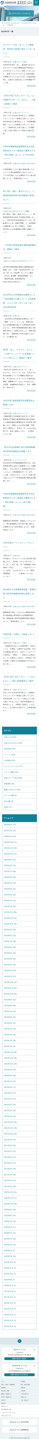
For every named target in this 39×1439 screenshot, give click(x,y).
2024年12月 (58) (10, 912)
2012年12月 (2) (10, 1326)
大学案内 (23, 1381)
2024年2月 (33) (10, 970)
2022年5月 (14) (10, 1093)
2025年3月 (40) (10, 895)
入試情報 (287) (9, 760)
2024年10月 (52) (10, 924)
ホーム (3, 1381)
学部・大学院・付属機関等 (8, 1384)
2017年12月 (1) (10, 1291)
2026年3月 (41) (10, 825)
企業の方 (3, 1400)
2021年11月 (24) (10, 1128)
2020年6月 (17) (10, 1227)
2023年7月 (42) (10, 1011)
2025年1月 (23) (10, 906)
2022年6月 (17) (10, 1087)
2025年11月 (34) (10, 848)
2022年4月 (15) (10, 1099)
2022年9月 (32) (10, 1070)
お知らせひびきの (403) (13, 743)
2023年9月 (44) (10, 1000)
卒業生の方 (23, 1397)
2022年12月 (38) (10, 1052)
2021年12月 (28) (10, 1122)
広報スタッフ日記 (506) (13, 778)
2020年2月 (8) (9, 1250)
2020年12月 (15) (10, 1192)
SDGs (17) (8, 807)
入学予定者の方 (25, 1394)
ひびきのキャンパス (19, 1365)
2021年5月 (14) (10, 1163)
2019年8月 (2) (9, 1280)
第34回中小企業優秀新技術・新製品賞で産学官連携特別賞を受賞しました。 (19, 593)
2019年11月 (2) (10, 1268)
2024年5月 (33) (10, 953)
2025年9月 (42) (10, 860)
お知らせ (16, 112)
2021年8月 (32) (10, 1145)
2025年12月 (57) (10, 842)
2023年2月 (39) (10, 1040)
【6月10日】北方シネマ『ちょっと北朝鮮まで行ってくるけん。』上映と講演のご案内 (19, 100)
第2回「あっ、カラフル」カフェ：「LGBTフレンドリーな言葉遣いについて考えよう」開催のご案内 (19, 354)
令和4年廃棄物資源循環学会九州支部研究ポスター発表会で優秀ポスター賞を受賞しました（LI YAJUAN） (19, 150)
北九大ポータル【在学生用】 (19, 1422)
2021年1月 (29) (10, 1186)
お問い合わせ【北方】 (19, 1358)
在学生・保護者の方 (6, 1397)
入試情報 (23, 1390)
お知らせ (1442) (10, 737)
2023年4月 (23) (10, 1029)
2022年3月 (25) (10, 1105)
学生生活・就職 (5, 1390)
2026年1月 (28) (10, 836)
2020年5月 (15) (10, 1233)
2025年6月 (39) (10, 877)
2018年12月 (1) (10, 1285)
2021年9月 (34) (10, 1140)
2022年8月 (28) (10, 1075)
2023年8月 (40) (10, 1005)
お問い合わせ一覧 (6, 1415)
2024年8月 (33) (10, 935)
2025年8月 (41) (10, 865)
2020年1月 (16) (10, 1256)
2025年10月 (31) (10, 854)
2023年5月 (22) (10, 1023)
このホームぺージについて (8, 1412)
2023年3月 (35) (10, 1035)
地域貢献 (3, 1387)
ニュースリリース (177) (13, 766)
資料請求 (3, 1403)
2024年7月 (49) (10, 941)
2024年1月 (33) (10, 976)
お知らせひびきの (28, 163)
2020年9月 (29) (10, 1210)
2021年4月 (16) (10, 1169)
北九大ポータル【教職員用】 (19, 1430)
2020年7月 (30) (10, 1221)
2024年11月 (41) (10, 918)
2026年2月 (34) (10, 830)
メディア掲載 (24, 211)
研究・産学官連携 (25, 1384)
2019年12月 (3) (10, 1262)
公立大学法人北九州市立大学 (11, 23)
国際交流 (23, 1387)
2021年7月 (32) (10, 1151)
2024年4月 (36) (10, 959)
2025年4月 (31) (10, 889)
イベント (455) (9, 755)
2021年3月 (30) (10, 1175)
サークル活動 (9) (10, 795)
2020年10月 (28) (10, 1204)
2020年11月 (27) (10, 1198)
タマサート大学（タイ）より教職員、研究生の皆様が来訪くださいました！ (19, 49)
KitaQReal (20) (10, 749)
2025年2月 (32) (10, 900)
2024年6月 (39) (10, 947)
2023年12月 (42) (10, 982)
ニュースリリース (20, 460)
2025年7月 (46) (10, 871)
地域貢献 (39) (9, 784)
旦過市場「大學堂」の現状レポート (19, 634)
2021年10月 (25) (10, 1134)
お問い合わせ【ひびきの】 (20, 1374)
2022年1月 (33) (10, 1116)
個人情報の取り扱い (6, 1409)
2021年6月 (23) (10, 1157)
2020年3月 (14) (10, 1245)
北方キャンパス (19, 1349)
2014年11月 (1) (10, 1315)
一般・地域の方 (25, 1400)
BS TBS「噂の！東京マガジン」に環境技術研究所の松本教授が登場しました (19, 195)
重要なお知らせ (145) (12, 790)
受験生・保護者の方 (6, 1394)
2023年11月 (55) (10, 988)
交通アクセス (4, 1406)
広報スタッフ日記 (20, 62)
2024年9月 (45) (10, 930)
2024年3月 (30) (10, 965)
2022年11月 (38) (10, 1058)
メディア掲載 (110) (11, 772)
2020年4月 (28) (10, 1239)
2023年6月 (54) (10, 1017)
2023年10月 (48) (10, 994)
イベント (24, 112)
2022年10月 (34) (10, 1064)
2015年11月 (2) (10, 1309)
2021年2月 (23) (10, 1180)
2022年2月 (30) (10, 1110)
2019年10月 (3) (10, 1274)
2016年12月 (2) (10, 1303)
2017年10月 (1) (10, 1297)
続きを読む (31, 86)
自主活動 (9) (8, 801)
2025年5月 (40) (10, 883)
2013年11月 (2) (10, 1320)
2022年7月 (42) (10, 1081)
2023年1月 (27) (10, 1046)
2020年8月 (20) (10, 1215)
